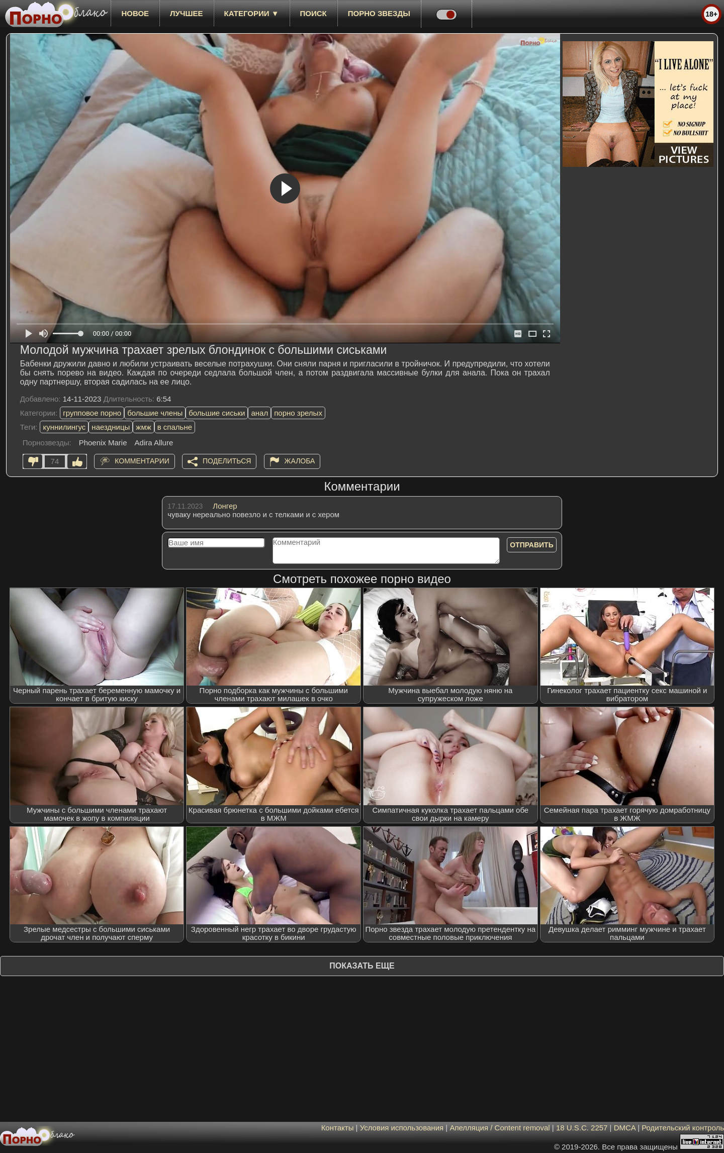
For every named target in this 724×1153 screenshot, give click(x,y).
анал (259, 413)
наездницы (111, 427)
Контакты (337, 1127)
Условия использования (402, 1127)
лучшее (186, 13)
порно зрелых (298, 413)
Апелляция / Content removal (499, 1127)
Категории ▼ (251, 13)
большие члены (155, 413)
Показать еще (361, 966)
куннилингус (64, 427)
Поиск (313, 13)
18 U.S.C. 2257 (582, 1127)
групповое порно (92, 413)
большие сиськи (217, 413)
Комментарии (142, 461)
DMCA (625, 1127)
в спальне (174, 427)
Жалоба (300, 461)
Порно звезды (379, 13)
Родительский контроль (683, 1127)
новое (135, 13)
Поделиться (227, 461)
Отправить (532, 545)
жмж (143, 427)
